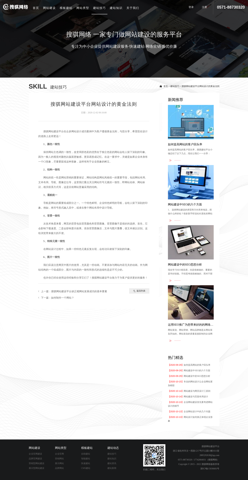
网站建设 (50, 8)
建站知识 (116, 8)
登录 (189, 7)
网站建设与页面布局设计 (188, 396)
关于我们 (133, 8)
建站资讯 (111, 463)
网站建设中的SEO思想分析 (189, 376)
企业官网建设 (35, 454)
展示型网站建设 (36, 468)
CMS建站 (85, 468)
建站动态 (113, 447)
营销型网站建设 (36, 463)
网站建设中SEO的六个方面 (189, 370)
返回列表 (139, 291)
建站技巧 (100, 8)
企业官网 (59, 454)
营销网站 (59, 458)
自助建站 (85, 454)
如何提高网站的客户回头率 (189, 365)
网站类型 (83, 8)
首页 (36, 8)
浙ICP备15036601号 (209, 468)
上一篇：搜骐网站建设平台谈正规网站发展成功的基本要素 (74, 291)
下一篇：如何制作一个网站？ (57, 297)
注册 (204, 7)
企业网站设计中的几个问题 (189, 411)
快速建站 (85, 463)
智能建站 (85, 458)
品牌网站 (59, 468)
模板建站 (66, 8)
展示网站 (59, 463)
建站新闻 (111, 468)
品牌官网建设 (35, 458)
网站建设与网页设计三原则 (189, 391)
